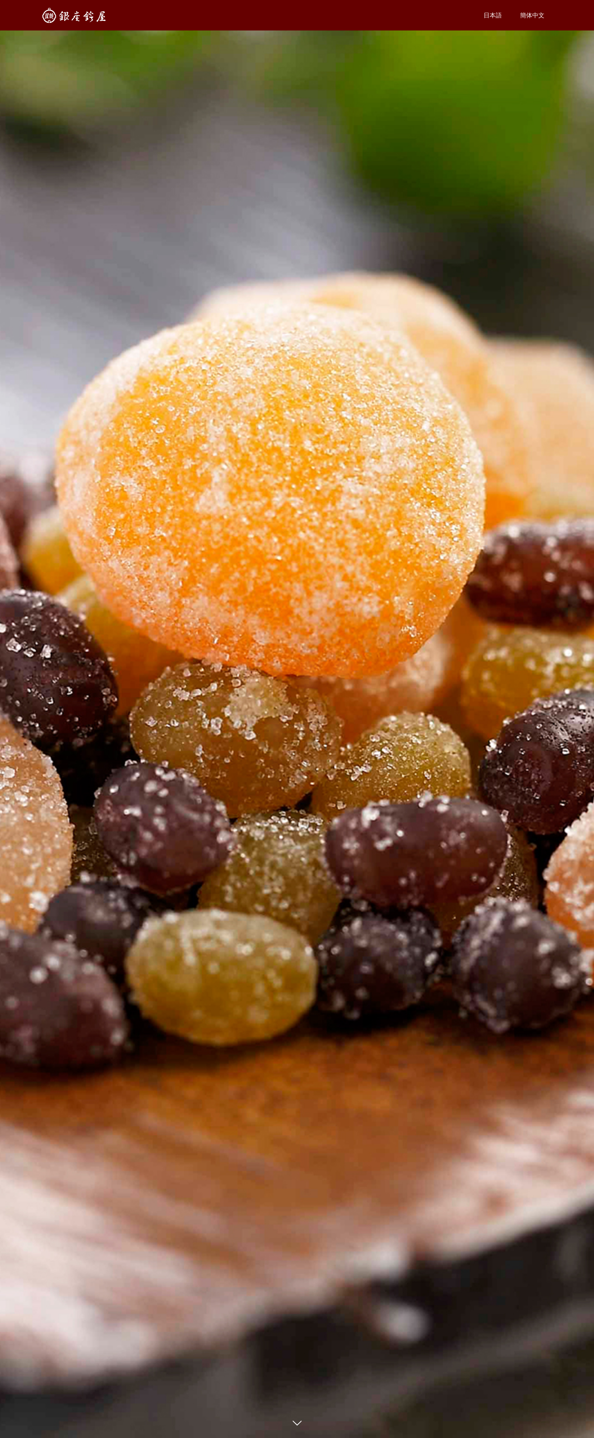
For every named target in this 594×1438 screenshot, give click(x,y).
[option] (297, 719)
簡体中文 (532, 15)
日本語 (493, 15)
